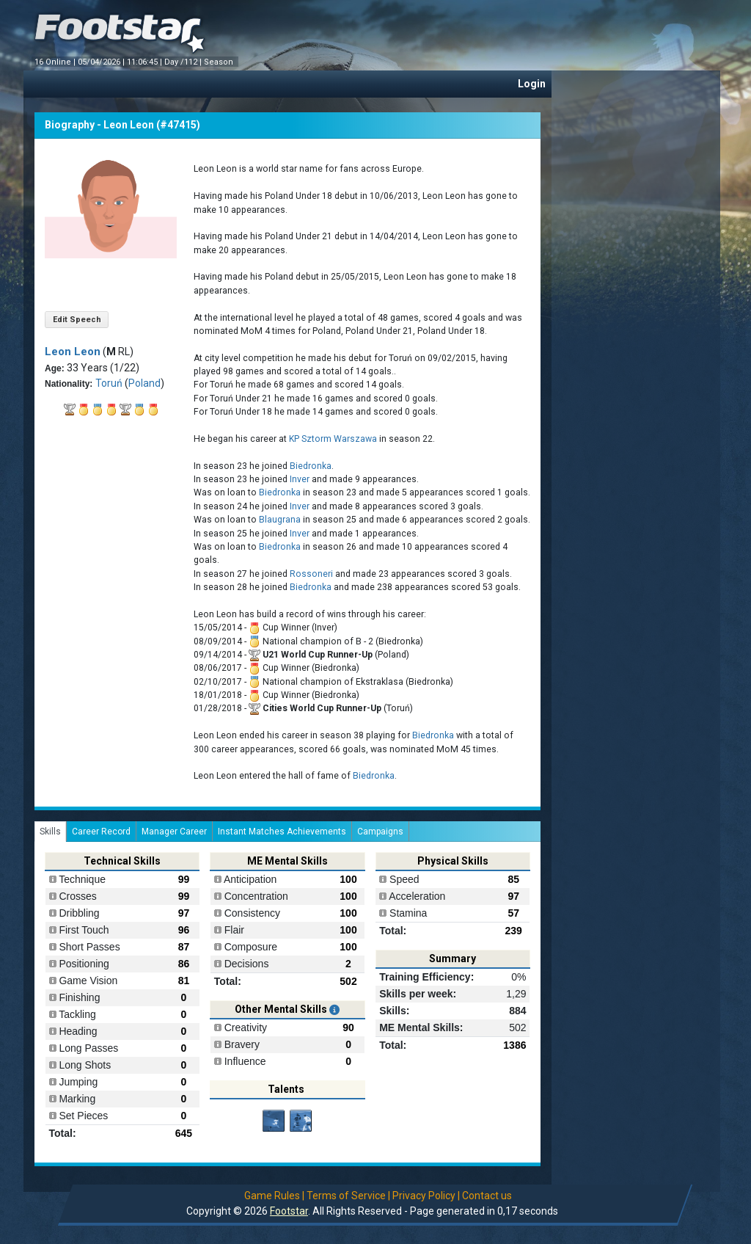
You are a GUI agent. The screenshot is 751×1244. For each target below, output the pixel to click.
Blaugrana (280, 519)
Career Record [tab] (101, 831)
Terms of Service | (348, 1195)
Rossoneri (311, 574)
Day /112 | (184, 62)
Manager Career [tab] (174, 831)
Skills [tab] (50, 831)
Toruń (108, 383)
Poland (144, 383)
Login (532, 84)
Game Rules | (274, 1195)
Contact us (487, 1195)
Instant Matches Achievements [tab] (282, 831)
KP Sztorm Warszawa (333, 439)
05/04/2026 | (102, 62)
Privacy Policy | (426, 1195)
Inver (299, 479)
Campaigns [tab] (380, 831)
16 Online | (56, 62)
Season (219, 62)
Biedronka (310, 466)
